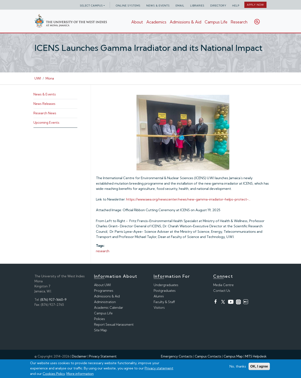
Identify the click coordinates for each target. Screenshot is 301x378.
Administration (105, 302)
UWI (37, 78)
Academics (156, 21)
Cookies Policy (54, 374)
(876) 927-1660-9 (53, 300)
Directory (218, 5)
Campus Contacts (208, 356)
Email (180, 5)
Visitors (159, 308)
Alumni (159, 296)
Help (235, 5)
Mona (50, 78)
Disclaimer (79, 356)
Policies (99, 319)
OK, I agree (259, 366)
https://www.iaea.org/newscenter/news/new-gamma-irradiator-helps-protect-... (188, 199)
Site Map (100, 330)
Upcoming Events (46, 123)
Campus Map (233, 356)
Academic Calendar (108, 308)
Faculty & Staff (164, 302)
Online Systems (128, 5)
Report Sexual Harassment (114, 325)
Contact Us (221, 291)
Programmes (103, 291)
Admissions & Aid (185, 21)
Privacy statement (159, 368)
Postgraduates (165, 291)
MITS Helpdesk (256, 356)
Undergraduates (166, 285)
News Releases (44, 104)
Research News (44, 113)
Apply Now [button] (255, 4)
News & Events (158, 5)
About (137, 21)
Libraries (197, 5)
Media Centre (223, 285)
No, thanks (238, 366)
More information (80, 374)
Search (257, 21)
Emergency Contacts (177, 356)
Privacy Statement (103, 356)
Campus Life (216, 21)
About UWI (102, 285)
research (102, 251)
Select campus (91, 5)
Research (239, 21)
